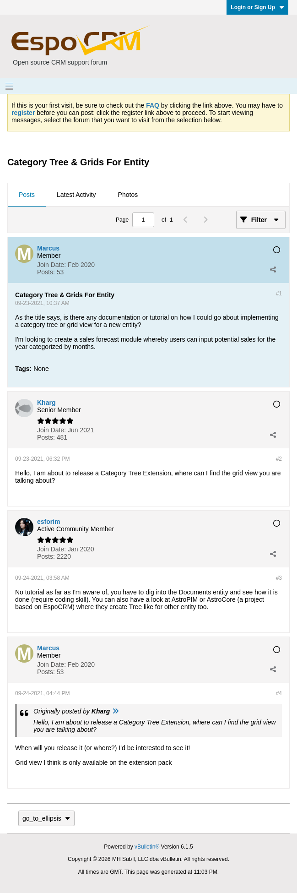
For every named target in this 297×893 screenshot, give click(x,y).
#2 (279, 459)
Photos (128, 194)
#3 (279, 578)
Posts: (46, 272)
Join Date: (51, 264)
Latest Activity (76, 194)
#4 (279, 693)
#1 (279, 293)
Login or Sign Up (257, 7)
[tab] (27, 195)
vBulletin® (147, 847)
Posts (27, 194)
